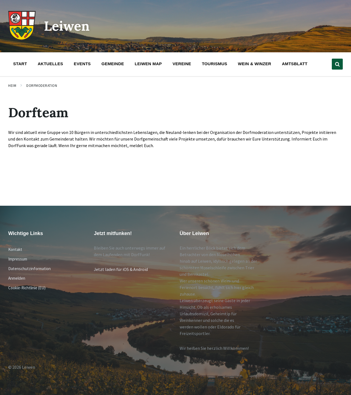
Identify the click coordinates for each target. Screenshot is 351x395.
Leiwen (67, 26)
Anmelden (16, 278)
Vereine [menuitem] (181, 63)
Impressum (17, 259)
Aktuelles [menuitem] (50, 63)
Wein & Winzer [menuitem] (254, 63)
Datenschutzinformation (29, 268)
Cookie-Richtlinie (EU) (27, 287)
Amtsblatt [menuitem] (294, 63)
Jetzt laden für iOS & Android (121, 269)
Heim (12, 85)
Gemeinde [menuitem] (112, 63)
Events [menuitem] (82, 63)
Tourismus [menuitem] (214, 63)
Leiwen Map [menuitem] (148, 63)
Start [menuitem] (20, 63)
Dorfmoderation (41, 85)
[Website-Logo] (22, 38)
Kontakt (15, 249)
